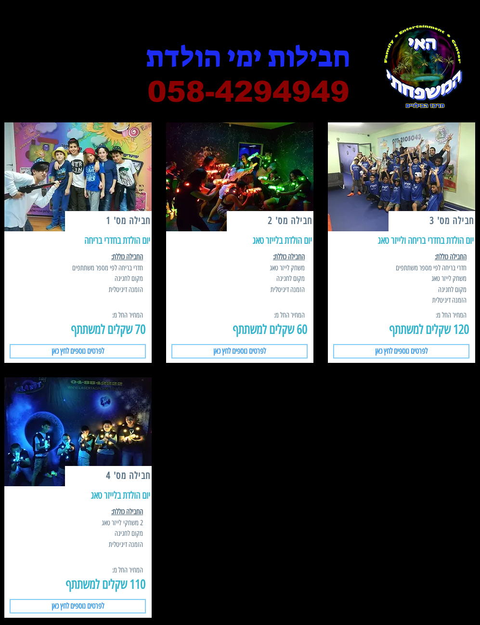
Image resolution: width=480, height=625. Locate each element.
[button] (78, 351)
